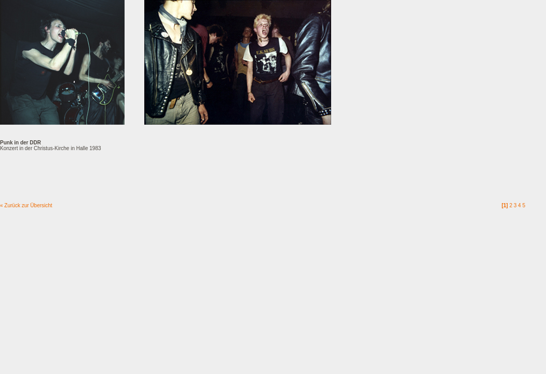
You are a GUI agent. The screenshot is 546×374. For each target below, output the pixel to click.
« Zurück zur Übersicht (26, 205)
